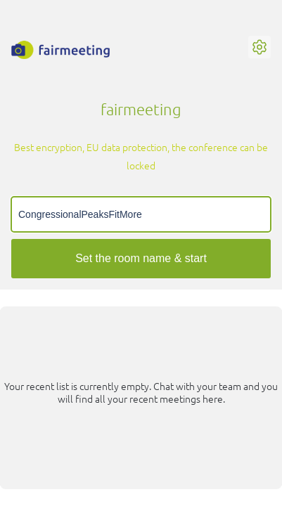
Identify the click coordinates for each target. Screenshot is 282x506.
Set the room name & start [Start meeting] (141, 258)
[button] (259, 47)
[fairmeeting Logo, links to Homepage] (60, 49)
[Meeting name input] (141, 214)
